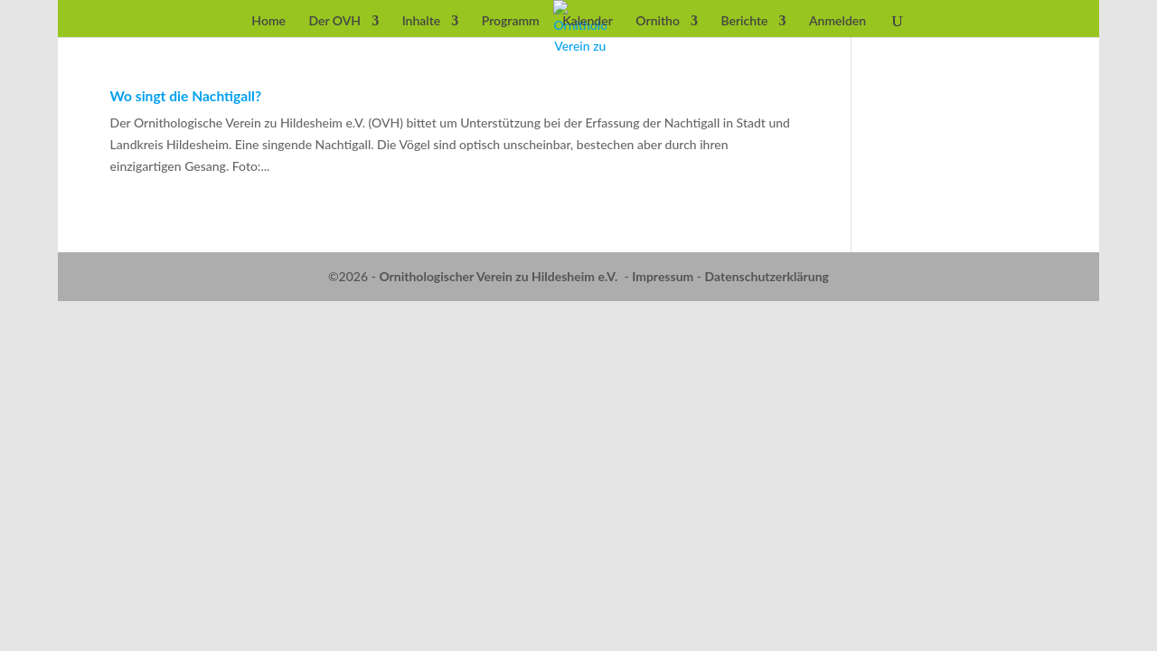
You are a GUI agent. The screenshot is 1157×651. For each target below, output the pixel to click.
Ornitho (657, 21)
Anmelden (837, 21)
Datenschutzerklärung (767, 276)
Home (268, 21)
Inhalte (421, 21)
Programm (511, 21)
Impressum (662, 276)
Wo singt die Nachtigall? (186, 96)
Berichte (743, 21)
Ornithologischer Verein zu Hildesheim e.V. (498, 276)
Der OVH (334, 21)
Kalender (587, 21)
